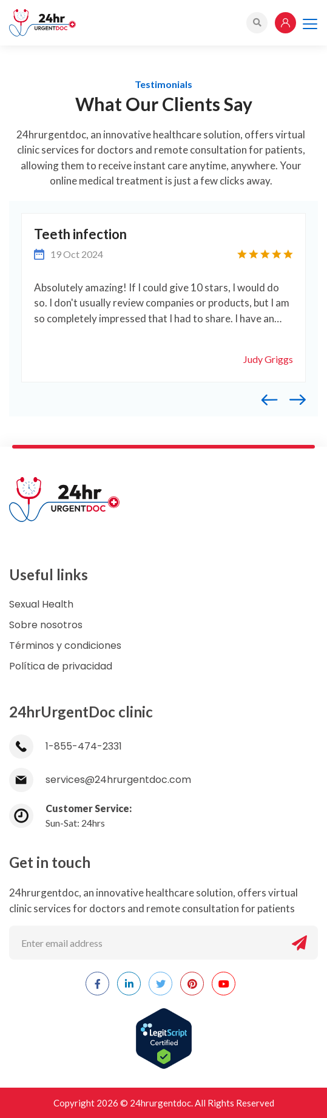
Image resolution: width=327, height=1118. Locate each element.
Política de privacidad (60, 666)
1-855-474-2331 (65, 746)
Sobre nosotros (46, 625)
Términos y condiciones (65, 645)
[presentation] (275, 398)
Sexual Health (41, 604)
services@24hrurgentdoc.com (100, 780)
